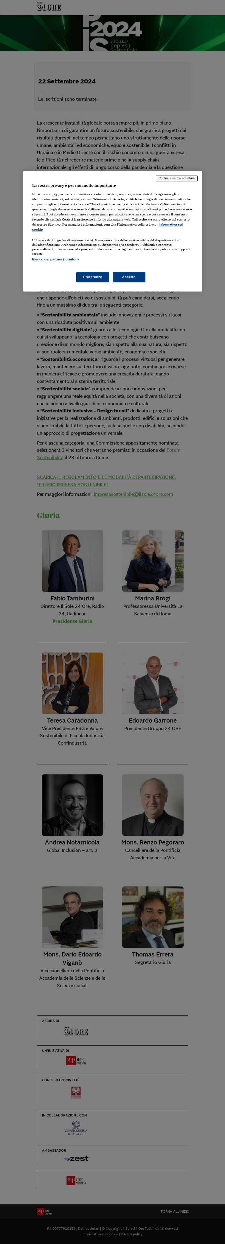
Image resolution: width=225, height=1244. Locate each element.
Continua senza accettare (177, 178)
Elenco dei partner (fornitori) (55, 259)
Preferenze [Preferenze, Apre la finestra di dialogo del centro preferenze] (92, 277)
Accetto (129, 277)
